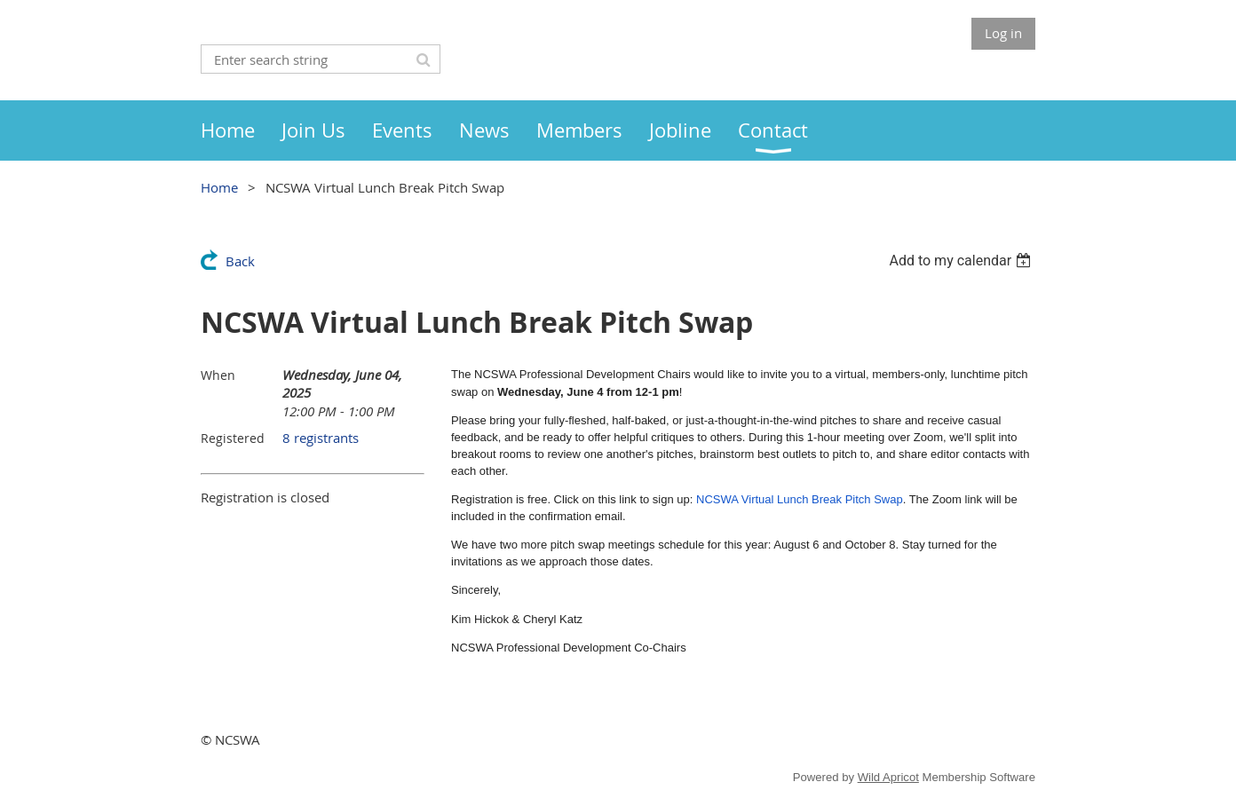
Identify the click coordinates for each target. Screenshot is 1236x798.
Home (219, 187)
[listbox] (962, 260)
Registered (233, 438)
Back (240, 261)
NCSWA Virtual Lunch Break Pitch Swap (799, 499)
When (218, 375)
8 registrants (320, 437)
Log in (1003, 33)
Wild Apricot (888, 777)
